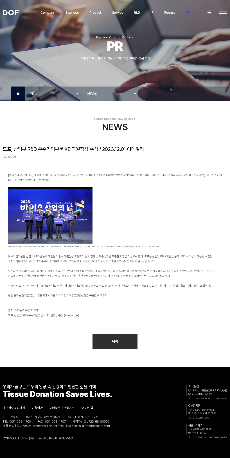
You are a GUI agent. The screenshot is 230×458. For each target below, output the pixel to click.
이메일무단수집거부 (62, 408)
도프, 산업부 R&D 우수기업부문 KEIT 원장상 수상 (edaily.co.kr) (43, 315)
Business (72, 12)
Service (117, 12)
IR (152, 12)
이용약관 (37, 408)
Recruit (169, 12)
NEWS (92, 94)
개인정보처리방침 (14, 408)
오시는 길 (87, 408)
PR (187, 12)
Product (95, 12)
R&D (137, 12)
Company (47, 12)
